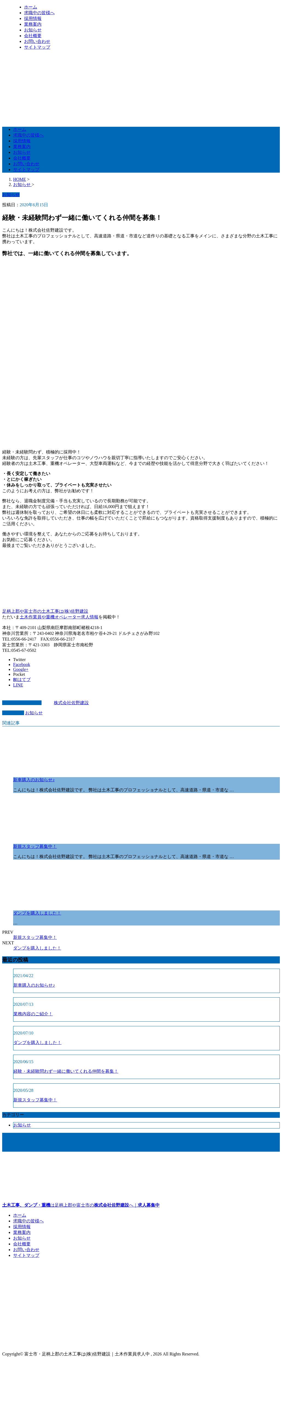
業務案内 (33, 24)
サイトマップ (37, 47)
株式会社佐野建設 (71, 702)
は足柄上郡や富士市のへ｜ (141, 1181)
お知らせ (33, 30)
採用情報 (33, 18)
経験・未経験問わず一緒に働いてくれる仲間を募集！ (65, 1071)
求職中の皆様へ (39, 12)
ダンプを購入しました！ (37, 913)
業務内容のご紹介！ (33, 1014)
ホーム (30, 7)
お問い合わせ (37, 41)
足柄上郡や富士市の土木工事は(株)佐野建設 (45, 611)
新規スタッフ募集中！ (35, 846)
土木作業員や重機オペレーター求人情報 (59, 617)
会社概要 (33, 35)
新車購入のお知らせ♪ (34, 779)
